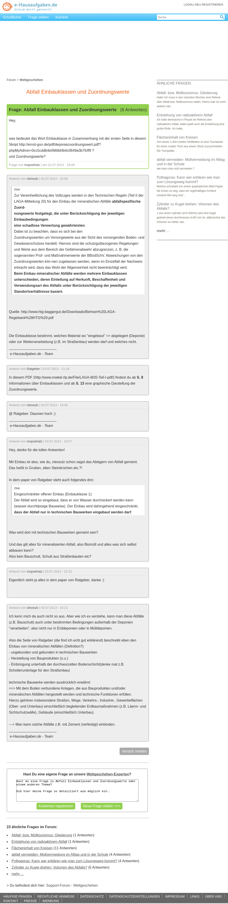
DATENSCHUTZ (92, 896)
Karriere (61, 17)
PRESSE (30, 900)
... (163, 231)
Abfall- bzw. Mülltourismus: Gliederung (42, 835)
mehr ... (18, 874)
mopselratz (32, 165)
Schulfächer (12, 17)
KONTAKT (10, 900)
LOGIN (188, 4)
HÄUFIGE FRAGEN (17, 896)
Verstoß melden (134, 751)
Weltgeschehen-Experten (108, 774)
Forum (11, 80)
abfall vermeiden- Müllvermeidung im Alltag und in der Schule (60, 854)
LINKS (195, 896)
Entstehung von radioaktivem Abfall (39, 841)
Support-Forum (58, 885)
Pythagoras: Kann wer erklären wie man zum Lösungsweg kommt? (64, 861)
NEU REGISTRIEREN (209, 4)
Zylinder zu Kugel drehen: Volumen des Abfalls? (49, 867)
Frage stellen (38, 17)
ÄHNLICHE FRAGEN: (174, 83)
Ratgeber (33, 369)
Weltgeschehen (85, 885)
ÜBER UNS (213, 896)
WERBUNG (50, 900)
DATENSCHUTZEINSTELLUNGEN (134, 896)
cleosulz (32, 178)
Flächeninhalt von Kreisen (32, 848)
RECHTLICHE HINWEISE (56, 896)
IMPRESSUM (175, 896)
